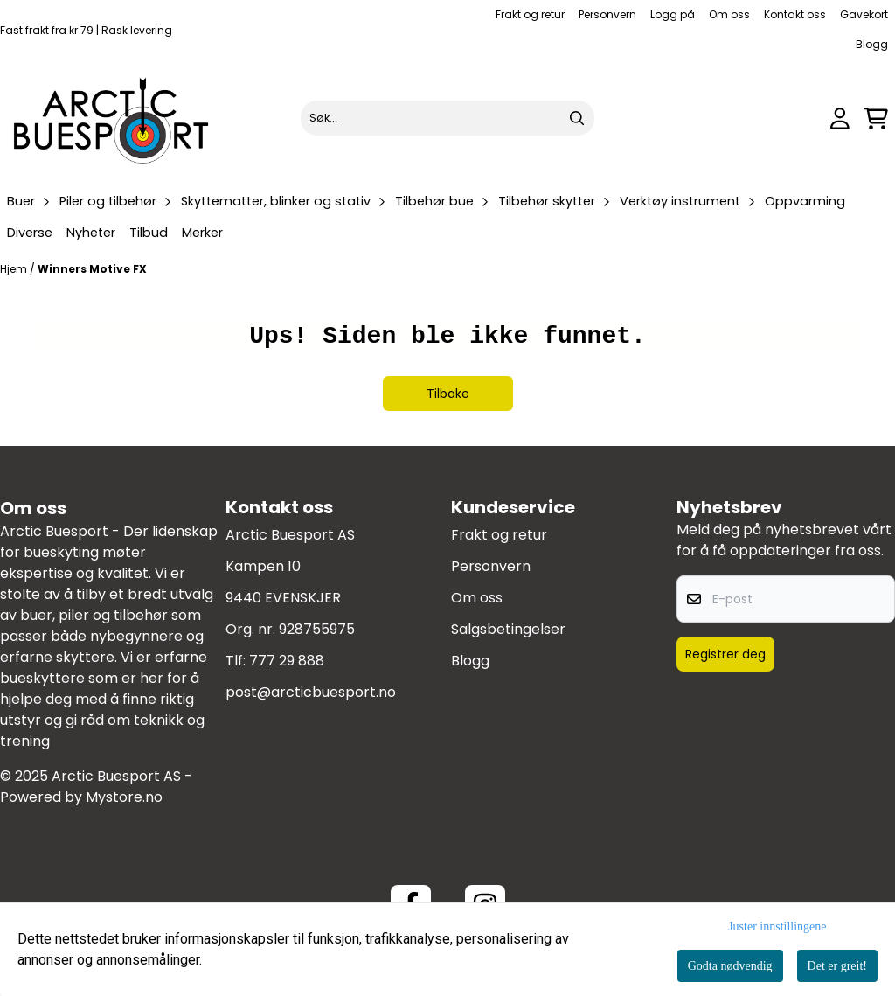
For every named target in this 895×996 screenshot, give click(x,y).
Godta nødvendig (730, 965)
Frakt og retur (530, 14)
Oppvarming (805, 201)
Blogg (872, 44)
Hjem (15, 268)
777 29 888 (286, 661)
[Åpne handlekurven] (876, 118)
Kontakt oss (795, 14)
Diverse (29, 232)
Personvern (607, 14)
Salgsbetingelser (508, 629)
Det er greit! (837, 965)
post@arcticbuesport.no (310, 692)
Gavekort (864, 14)
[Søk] (447, 118)
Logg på (672, 14)
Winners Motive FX (92, 268)
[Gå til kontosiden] (840, 118)
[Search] (576, 118)
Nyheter (90, 232)
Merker (202, 232)
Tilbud (148, 232)
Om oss (729, 14)
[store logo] (112, 118)
